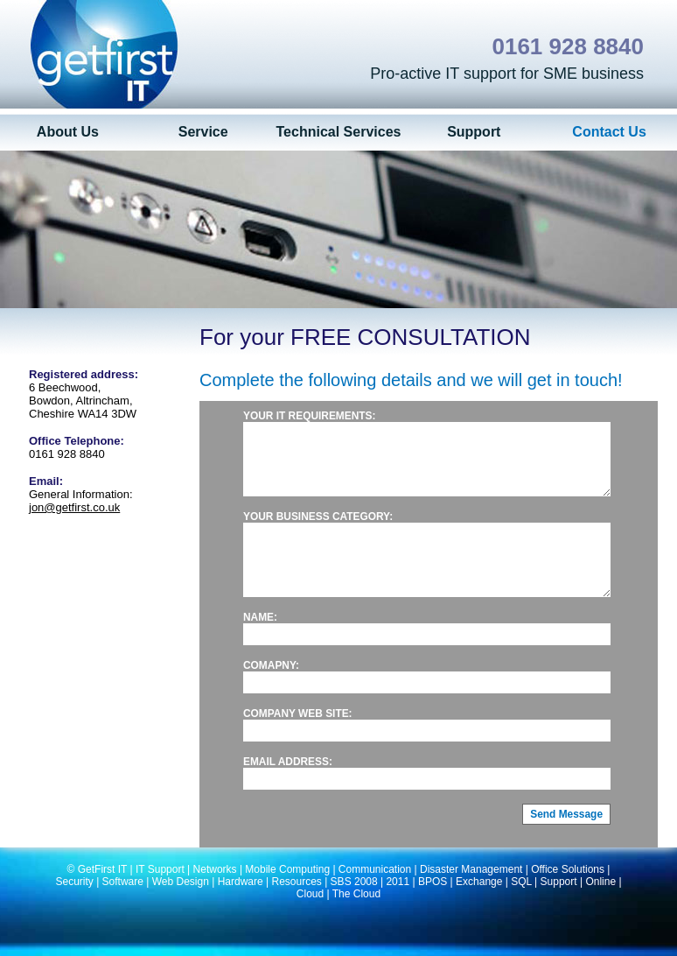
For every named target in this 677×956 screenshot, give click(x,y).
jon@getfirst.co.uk (74, 507)
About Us (68, 131)
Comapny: (271, 691)
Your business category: (318, 530)
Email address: (287, 788)
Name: (260, 643)
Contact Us (609, 131)
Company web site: (297, 740)
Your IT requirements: (309, 416)
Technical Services (338, 131)
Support (473, 131)
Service (203, 131)
